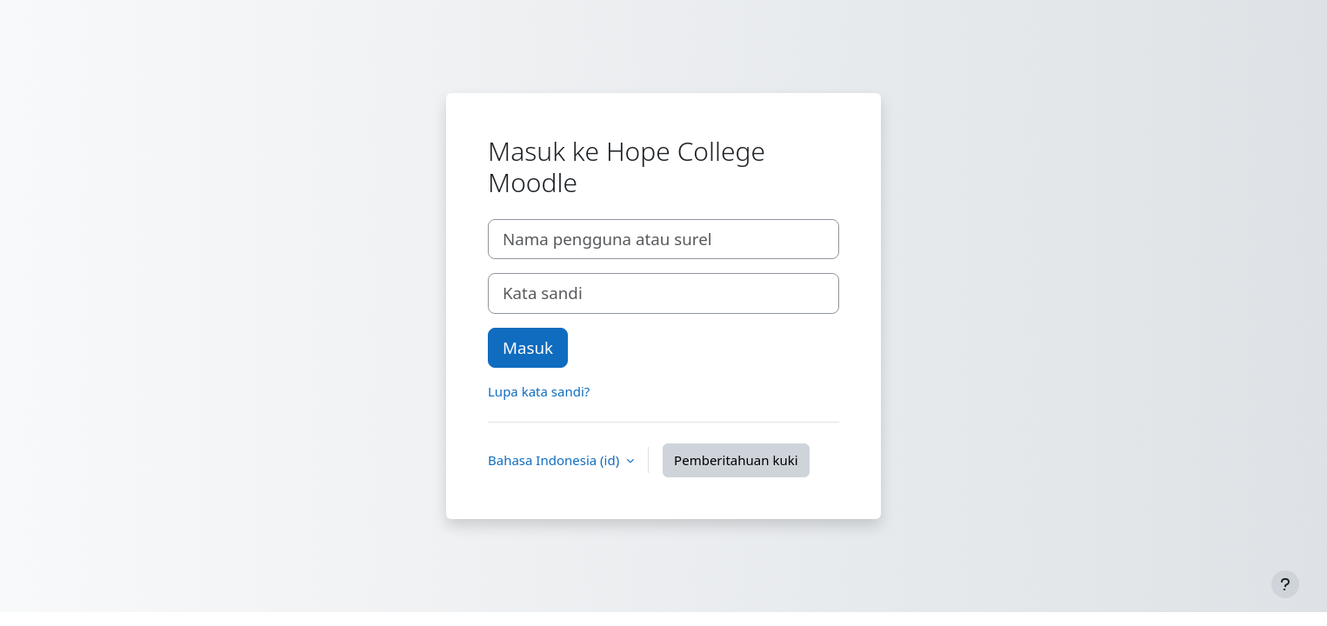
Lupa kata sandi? (539, 391)
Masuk (528, 347)
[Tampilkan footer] (1285, 584)
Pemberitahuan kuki (735, 460)
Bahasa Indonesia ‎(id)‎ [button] (555, 460)
